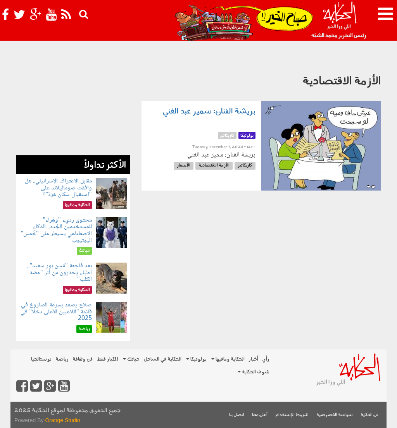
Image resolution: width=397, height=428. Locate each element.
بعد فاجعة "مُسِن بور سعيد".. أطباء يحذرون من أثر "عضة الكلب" (59, 273)
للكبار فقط (107, 359)
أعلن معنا (260, 415)
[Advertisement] (73, 106)
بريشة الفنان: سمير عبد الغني (209, 111)
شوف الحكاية (253, 372)
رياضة (62, 359)
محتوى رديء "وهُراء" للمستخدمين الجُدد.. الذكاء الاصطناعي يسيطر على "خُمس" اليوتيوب (56, 230)
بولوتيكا (196, 359)
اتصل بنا (236, 415)
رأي (265, 359)
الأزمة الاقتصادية (214, 165)
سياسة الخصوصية (334, 415)
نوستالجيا (41, 359)
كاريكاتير (245, 165)
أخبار (253, 359)
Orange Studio (62, 420)
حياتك (131, 359)
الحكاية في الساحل (162, 359)
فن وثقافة (82, 359)
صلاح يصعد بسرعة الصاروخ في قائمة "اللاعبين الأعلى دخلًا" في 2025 (56, 312)
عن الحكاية (370, 415)
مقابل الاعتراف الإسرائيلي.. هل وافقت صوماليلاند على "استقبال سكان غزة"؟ (58, 188)
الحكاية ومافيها (228, 359)
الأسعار (183, 165)
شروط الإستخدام (292, 415)
